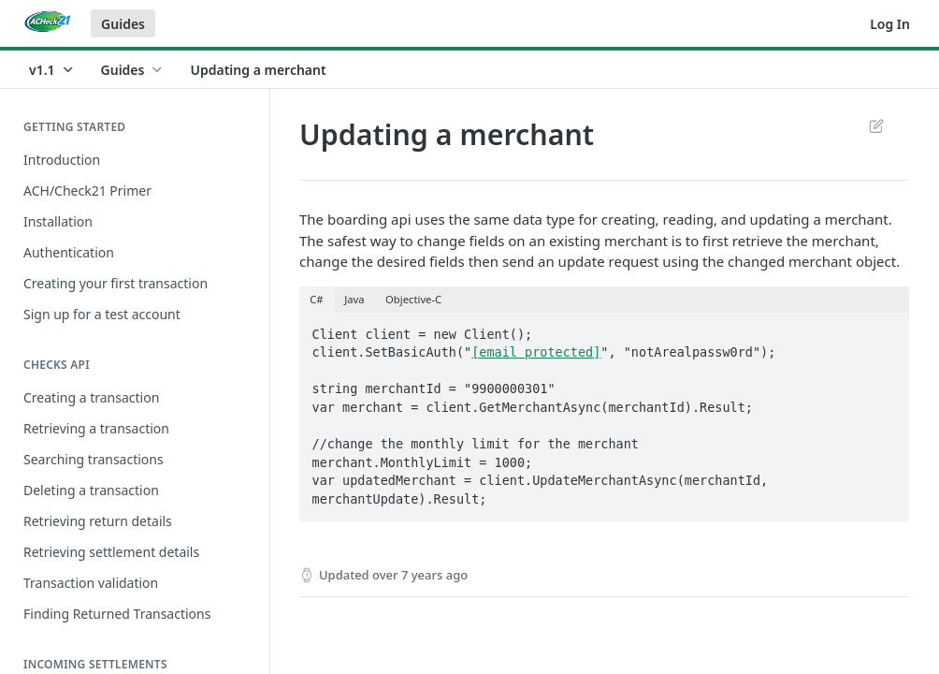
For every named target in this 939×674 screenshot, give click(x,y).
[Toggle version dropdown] (52, 69)
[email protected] (535, 351)
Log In (890, 24)
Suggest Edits (876, 125)
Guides (123, 24)
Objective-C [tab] (413, 299)
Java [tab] (354, 299)
